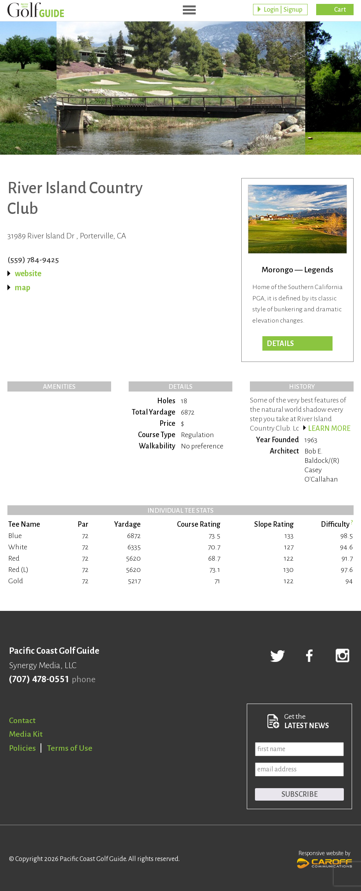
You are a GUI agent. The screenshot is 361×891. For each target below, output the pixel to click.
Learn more (329, 428)
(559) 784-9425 (33, 259)
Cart (340, 9)
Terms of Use (69, 748)
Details (280, 344)
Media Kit (25, 734)
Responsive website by (324, 859)
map (22, 287)
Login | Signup (283, 9)
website (28, 273)
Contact (22, 720)
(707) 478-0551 (39, 679)
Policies (22, 748)
